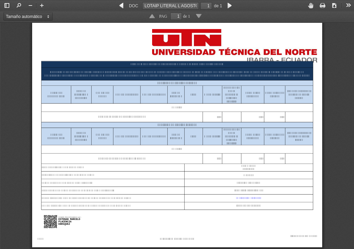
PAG (163, 16)
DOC (133, 5)
